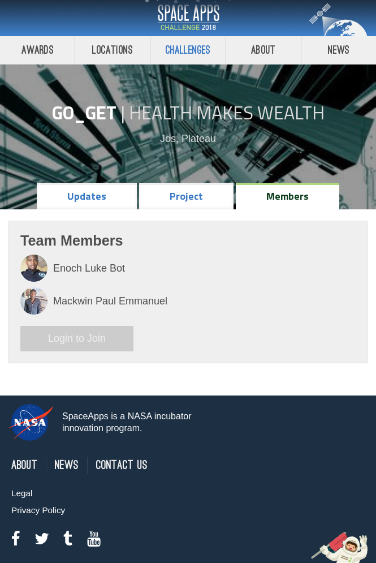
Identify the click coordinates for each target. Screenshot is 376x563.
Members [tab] (287, 196)
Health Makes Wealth (227, 112)
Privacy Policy (38, 510)
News (67, 465)
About (263, 50)
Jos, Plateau (188, 138)
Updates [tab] (86, 196)
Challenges (188, 50)
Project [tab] (186, 196)
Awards (37, 50)
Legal (21, 493)
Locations (112, 50)
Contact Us (122, 465)
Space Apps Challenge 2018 (188, 18)
